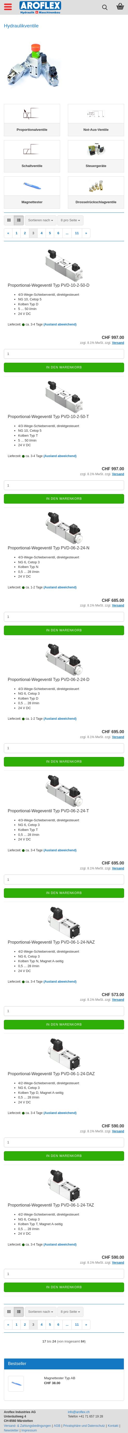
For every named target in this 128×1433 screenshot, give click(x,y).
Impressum (29, 1430)
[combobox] (40, 220)
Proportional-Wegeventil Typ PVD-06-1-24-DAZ (51, 1074)
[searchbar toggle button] (104, 6)
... (67, 233)
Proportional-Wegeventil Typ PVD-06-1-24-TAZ (51, 1205)
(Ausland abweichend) (60, 324)
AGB (57, 1426)
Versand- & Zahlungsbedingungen (27, 1426)
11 (77, 233)
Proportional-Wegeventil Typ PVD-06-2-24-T (48, 811)
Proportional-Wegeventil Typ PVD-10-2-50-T (48, 416)
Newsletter (11, 1430)
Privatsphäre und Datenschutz (84, 1426)
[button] (9, 220)
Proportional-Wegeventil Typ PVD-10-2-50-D (48, 285)
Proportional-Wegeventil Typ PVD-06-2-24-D (48, 679)
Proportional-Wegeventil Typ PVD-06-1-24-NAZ (51, 942)
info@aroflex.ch (79, 1412)
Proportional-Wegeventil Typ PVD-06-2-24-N (48, 548)
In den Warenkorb (64, 367)
